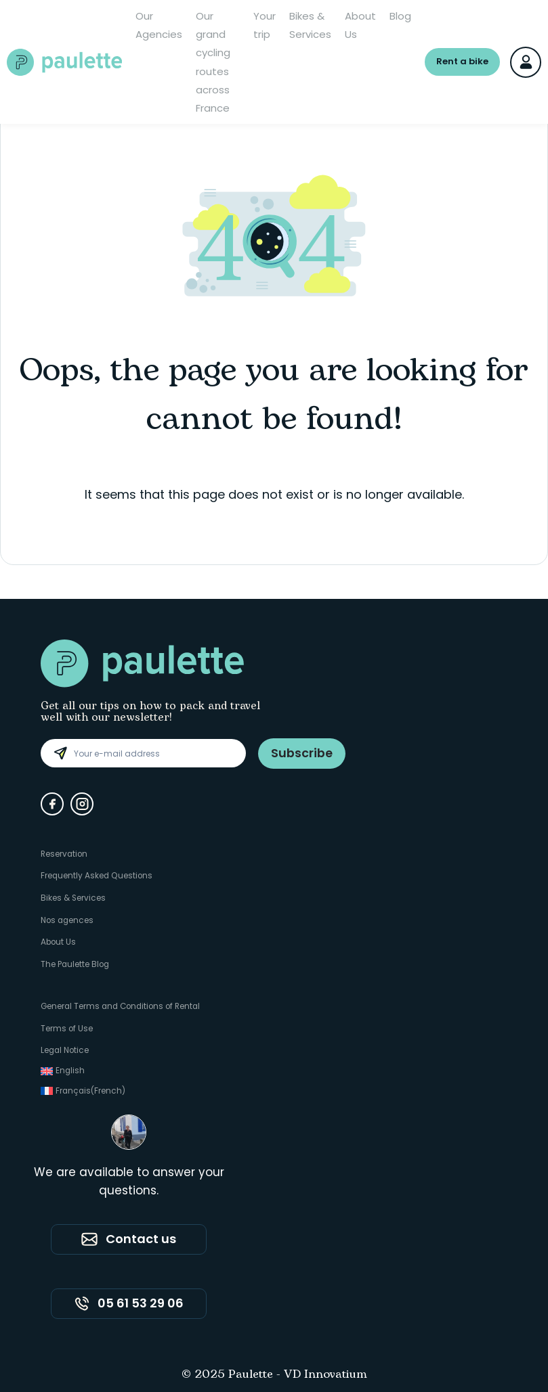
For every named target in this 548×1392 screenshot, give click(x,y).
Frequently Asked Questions (97, 875)
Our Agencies (158, 25)
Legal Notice (66, 1047)
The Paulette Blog (76, 962)
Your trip (264, 25)
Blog (400, 16)
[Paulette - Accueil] (64, 62)
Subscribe (302, 752)
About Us (360, 25)
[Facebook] (52, 803)
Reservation (65, 853)
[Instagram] (81, 803)
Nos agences (68, 918)
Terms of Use (67, 1025)
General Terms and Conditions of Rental (124, 1004)
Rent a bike (462, 61)
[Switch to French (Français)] (124, 1088)
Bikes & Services (310, 25)
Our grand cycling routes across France (213, 62)
